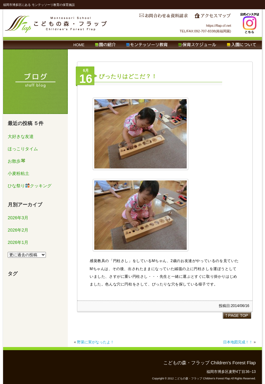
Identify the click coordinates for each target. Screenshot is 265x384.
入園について (241, 45)
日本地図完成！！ (238, 342)
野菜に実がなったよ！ (95, 342)
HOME (78, 45)
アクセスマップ (212, 17)
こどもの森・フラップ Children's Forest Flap (56, 23)
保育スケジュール (197, 45)
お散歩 (16, 161)
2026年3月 (18, 217)
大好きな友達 (21, 136)
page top (237, 315)
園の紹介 (105, 45)
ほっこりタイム (23, 148)
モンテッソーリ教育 (146, 45)
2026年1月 (18, 242)
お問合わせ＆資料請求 (163, 17)
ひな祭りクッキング (29, 185)
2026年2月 (18, 230)
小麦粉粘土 (18, 173)
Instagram (249, 23)
